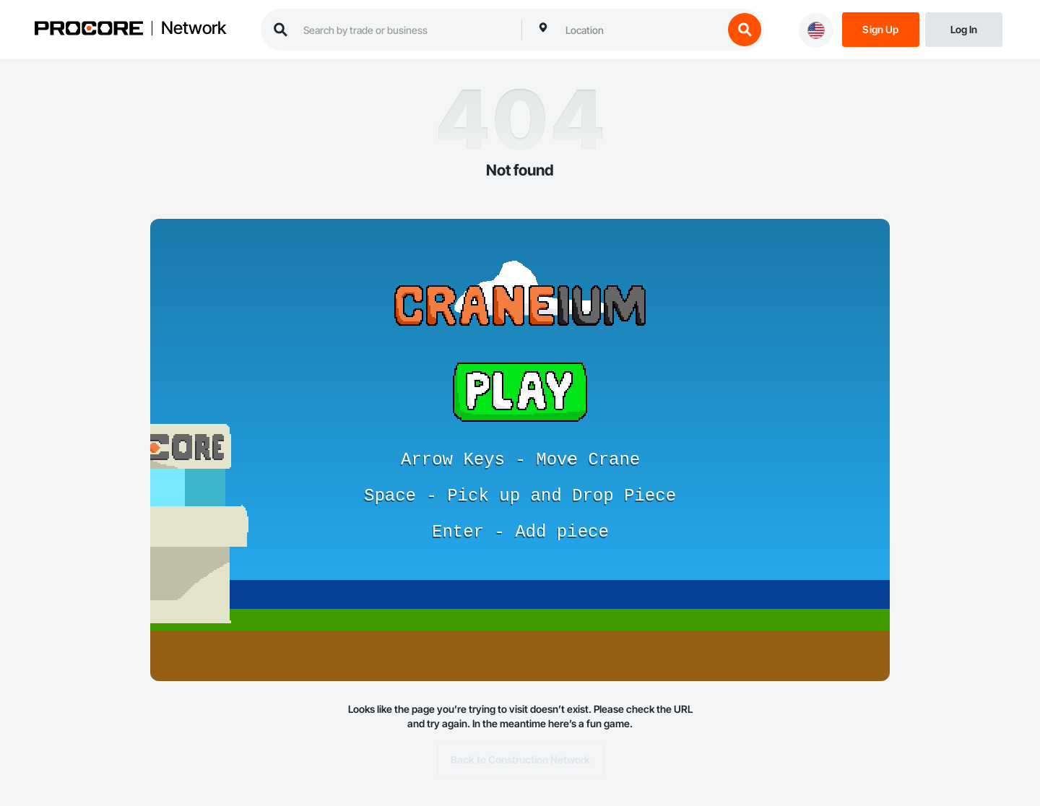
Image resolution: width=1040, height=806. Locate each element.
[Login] (963, 28)
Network (193, 28)
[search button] (744, 29)
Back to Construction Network (520, 759)
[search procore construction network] (405, 29)
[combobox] (640, 29)
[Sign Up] (880, 28)
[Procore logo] (89, 30)
